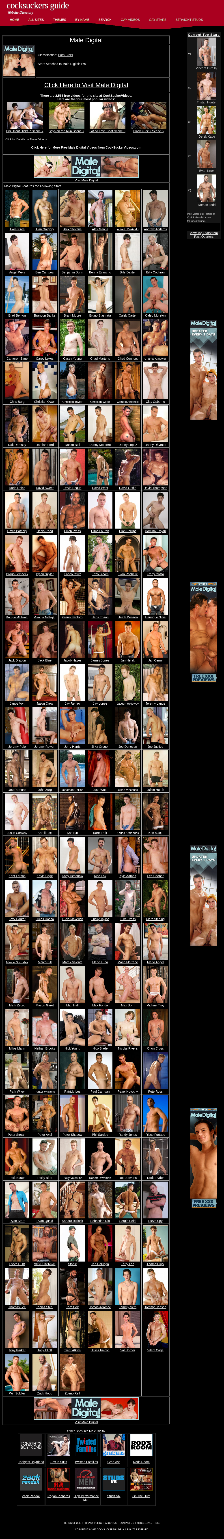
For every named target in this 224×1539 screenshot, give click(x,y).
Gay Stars (157, 19)
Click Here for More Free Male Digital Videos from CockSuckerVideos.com (86, 147)
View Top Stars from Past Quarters (204, 234)
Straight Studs (189, 19)
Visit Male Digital (86, 178)
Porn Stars (65, 55)
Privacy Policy (93, 1523)
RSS (157, 1523)
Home (14, 19)
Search (105, 19)
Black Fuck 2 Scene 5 (148, 129)
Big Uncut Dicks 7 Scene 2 (24, 129)
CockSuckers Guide (38, 5)
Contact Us (127, 1523)
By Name (82, 19)
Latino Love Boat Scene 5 (107, 129)
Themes (59, 19)
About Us (111, 1523)
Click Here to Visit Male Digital (86, 85)
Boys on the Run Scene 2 (66, 129)
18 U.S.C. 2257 (144, 1523)
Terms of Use (72, 1523)
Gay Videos (130, 19)
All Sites (36, 19)
